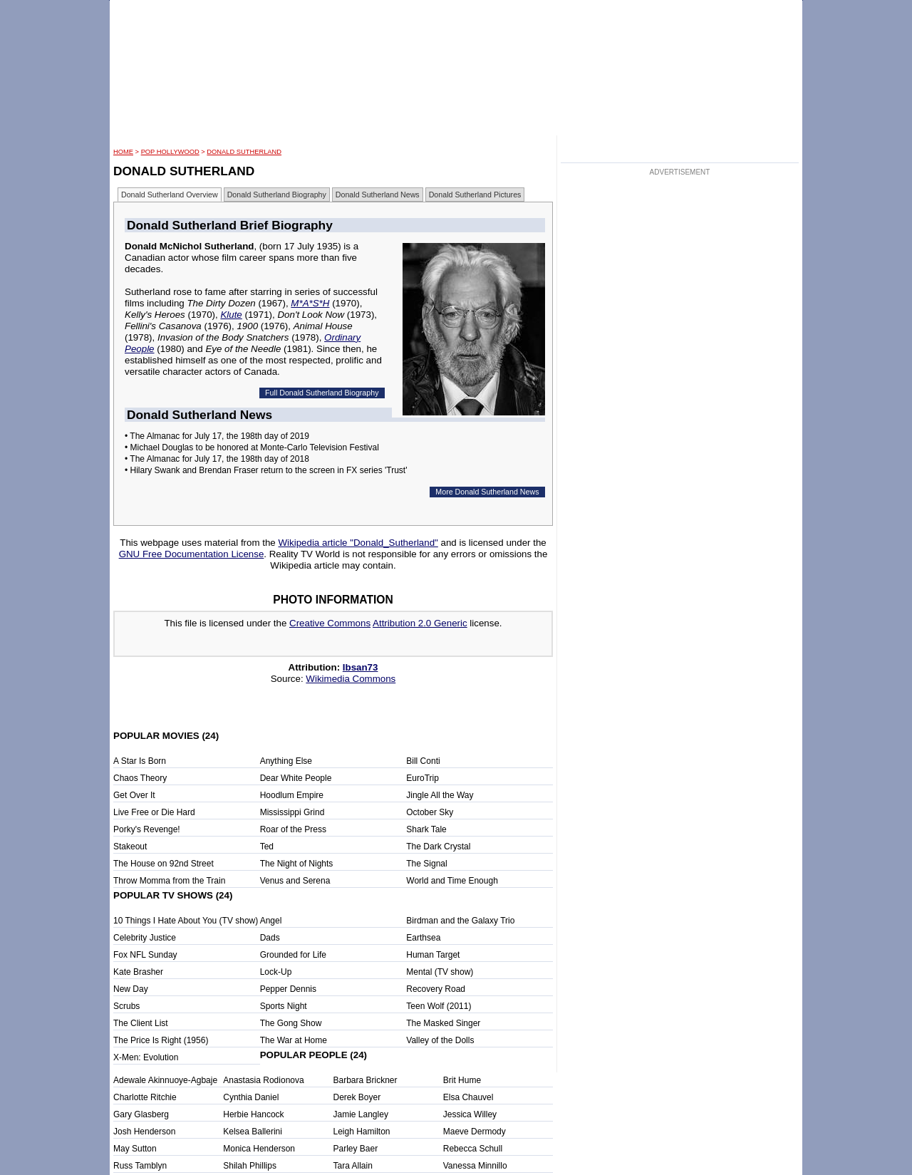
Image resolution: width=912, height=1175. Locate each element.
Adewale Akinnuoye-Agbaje (165, 1080)
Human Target (433, 955)
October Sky (429, 812)
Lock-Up (276, 972)
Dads (270, 938)
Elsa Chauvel (468, 1097)
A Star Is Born (139, 761)
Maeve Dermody (474, 1132)
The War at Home (293, 1040)
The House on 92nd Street (163, 864)
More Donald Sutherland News (487, 491)
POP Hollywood (170, 151)
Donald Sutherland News (378, 194)
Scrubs (126, 1006)
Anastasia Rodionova (263, 1080)
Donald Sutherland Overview (169, 194)
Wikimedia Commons (350, 678)
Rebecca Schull (472, 1149)
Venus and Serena (295, 881)
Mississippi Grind (292, 812)
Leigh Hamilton (361, 1132)
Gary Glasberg (141, 1114)
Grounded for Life (293, 955)
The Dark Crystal (438, 847)
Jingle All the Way (439, 795)
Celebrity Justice (144, 938)
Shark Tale (426, 829)
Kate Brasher (138, 972)
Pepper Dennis (288, 989)
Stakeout (130, 847)
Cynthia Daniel (251, 1097)
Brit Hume (462, 1080)
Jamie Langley (360, 1114)
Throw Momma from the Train (169, 881)
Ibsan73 (360, 667)
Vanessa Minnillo (475, 1166)
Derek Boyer (357, 1097)
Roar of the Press (293, 829)
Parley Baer (355, 1149)
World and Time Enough (452, 881)
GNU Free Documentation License (191, 554)
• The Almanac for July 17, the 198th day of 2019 (217, 436)
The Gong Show (291, 1023)
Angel (271, 921)
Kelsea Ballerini (252, 1132)
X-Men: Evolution (145, 1057)
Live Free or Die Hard (154, 812)
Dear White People (296, 778)
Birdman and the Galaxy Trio (460, 921)
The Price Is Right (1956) (160, 1040)
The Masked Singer (443, 1023)
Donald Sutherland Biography (276, 194)
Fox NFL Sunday (145, 955)
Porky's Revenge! (146, 829)
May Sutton (135, 1149)
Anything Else (286, 761)
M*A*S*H (310, 303)
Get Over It (134, 795)
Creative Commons (329, 623)
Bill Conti (423, 761)
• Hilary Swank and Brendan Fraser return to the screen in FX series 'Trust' (266, 470)
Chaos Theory (140, 778)
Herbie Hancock (253, 1114)
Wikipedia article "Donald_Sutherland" (358, 542)
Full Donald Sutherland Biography (321, 392)
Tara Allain (353, 1166)
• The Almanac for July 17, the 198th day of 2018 (217, 459)
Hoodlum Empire (291, 795)
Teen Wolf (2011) (438, 1006)
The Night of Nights (296, 864)
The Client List (140, 1023)
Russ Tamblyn (140, 1166)
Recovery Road (435, 989)
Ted (267, 847)
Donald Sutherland (244, 151)
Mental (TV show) (439, 972)
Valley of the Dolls (440, 1040)
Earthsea (423, 938)
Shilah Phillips (249, 1166)
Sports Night (283, 1006)
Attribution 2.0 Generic (420, 623)
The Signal (426, 864)
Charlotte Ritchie (145, 1097)
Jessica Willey (470, 1114)
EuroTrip (422, 778)
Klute (231, 314)
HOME (123, 151)
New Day (130, 989)
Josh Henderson (144, 1132)
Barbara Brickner (365, 1080)
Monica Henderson (259, 1149)
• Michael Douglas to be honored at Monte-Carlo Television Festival (252, 447)
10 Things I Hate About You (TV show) (185, 921)
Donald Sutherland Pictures (475, 194)
